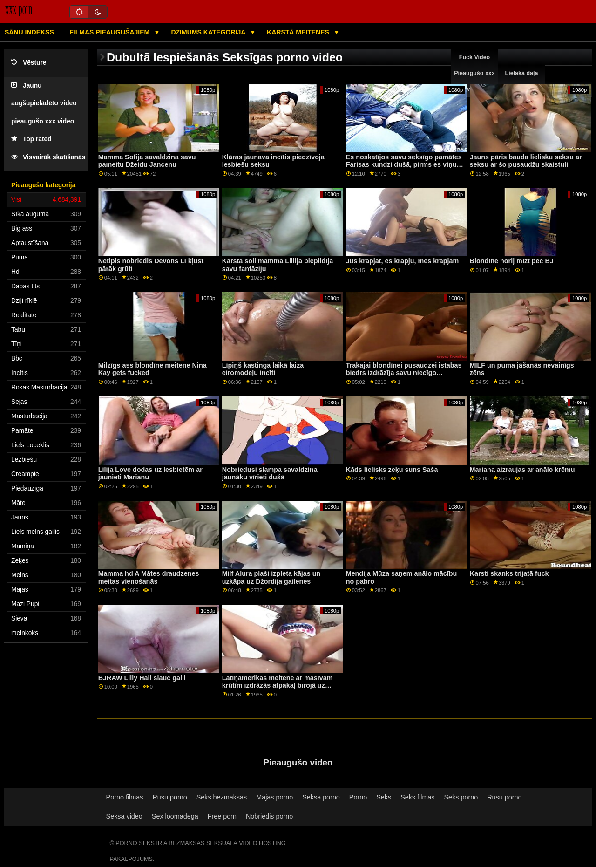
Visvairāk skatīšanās (48, 157)
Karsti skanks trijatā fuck (509, 573)
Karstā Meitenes (299, 32)
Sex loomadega (175, 816)
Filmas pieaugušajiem (110, 32)
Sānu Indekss (29, 32)
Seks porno (461, 797)
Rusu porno (169, 797)
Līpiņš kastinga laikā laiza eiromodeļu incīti (263, 369)
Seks (383, 797)
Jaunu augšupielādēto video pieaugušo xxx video (44, 103)
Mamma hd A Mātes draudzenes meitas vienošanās (148, 577)
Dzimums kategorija (209, 32)
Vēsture (28, 62)
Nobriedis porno (269, 816)
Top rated (31, 139)
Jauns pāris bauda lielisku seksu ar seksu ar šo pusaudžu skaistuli (526, 161)
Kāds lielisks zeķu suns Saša (392, 469)
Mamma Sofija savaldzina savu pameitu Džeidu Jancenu (147, 161)
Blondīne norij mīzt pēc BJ (512, 261)
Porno (358, 797)
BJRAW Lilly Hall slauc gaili (142, 678)
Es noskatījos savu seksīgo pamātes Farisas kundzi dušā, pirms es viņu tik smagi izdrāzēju (404, 164)
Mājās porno (274, 797)
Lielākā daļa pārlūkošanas (522, 81)
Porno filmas (124, 797)
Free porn (222, 816)
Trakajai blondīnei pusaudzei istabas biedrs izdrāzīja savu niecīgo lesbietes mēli (404, 373)
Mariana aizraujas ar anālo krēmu (522, 469)
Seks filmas (417, 797)
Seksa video (124, 816)
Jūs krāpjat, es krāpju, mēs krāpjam (402, 261)
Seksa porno (321, 797)
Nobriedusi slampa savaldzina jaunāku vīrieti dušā (270, 473)
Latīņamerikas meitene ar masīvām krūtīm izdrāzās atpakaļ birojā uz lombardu (277, 685)
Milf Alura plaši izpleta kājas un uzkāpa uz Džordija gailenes (271, 577)
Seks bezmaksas (221, 797)
